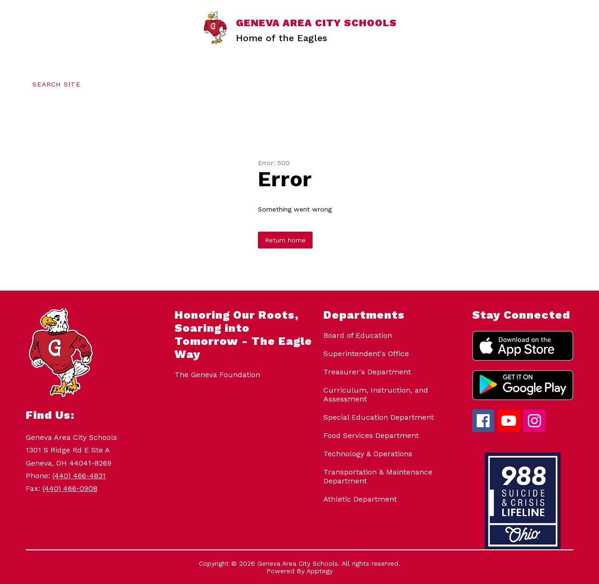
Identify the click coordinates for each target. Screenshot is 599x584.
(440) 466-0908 (70, 488)
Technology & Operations (367, 453)
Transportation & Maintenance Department (377, 476)
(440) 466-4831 (79, 475)
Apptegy (320, 571)
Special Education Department (378, 417)
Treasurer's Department (367, 371)
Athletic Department (360, 499)
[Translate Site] (138, 84)
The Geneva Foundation (217, 374)
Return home (285, 240)
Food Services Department (371, 435)
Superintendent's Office (366, 353)
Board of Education (357, 335)
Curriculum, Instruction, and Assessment (375, 394)
